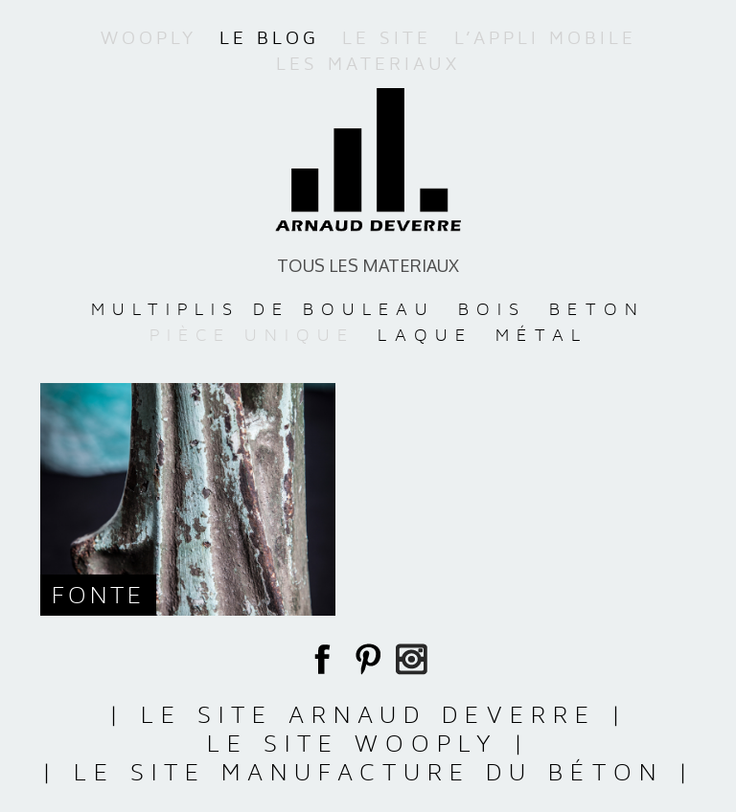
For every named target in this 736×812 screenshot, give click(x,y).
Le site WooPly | (368, 743)
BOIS (492, 309)
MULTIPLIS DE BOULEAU (263, 309)
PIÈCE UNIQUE (252, 335)
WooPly (148, 38)
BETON (597, 309)
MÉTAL (541, 335)
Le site (386, 38)
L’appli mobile (545, 38)
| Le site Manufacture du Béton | (368, 772)
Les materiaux (368, 64)
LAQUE (425, 335)
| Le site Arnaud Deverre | (368, 715)
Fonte (98, 595)
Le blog (269, 38)
